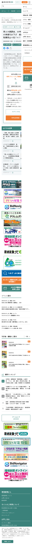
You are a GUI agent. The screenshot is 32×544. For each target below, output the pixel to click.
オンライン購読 (6, 523)
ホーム (3, 18)
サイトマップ (5, 515)
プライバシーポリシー (8, 512)
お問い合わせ (5, 498)
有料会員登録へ (15, 117)
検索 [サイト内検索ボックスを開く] (27, 6)
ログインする (16, 111)
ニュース (9, 18)
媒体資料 (4, 500)
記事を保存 (8, 44)
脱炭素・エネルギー (8, 26)
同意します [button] (7, 541)
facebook (8, 48)
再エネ (17, 26)
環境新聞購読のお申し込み (9, 525)
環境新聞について (7, 495)
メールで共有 (18, 44)
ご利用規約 (5, 510)
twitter (4, 48)
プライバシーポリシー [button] (7, 537)
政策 (22, 26)
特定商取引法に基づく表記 (9, 508)
